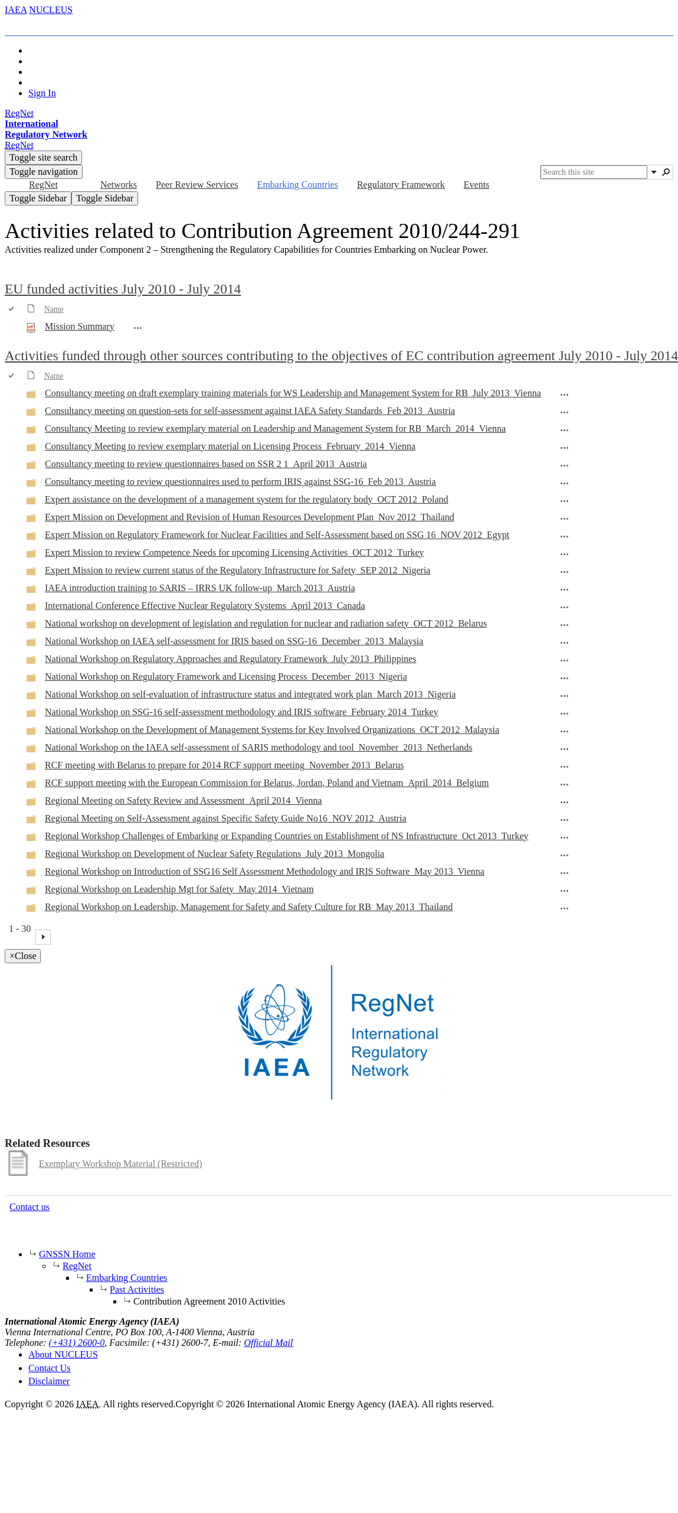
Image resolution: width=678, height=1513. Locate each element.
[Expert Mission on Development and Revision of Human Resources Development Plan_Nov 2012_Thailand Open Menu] (564, 518)
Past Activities (137, 1289)
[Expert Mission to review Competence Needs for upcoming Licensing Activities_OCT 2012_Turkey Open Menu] (564, 554)
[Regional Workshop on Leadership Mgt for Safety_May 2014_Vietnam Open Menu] (564, 890)
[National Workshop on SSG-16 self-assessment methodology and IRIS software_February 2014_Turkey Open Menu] (564, 713)
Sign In (42, 93)
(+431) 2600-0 (77, 1343)
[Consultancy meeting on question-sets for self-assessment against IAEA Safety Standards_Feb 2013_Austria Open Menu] (564, 412)
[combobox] (594, 172)
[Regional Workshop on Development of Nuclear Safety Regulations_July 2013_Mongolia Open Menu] (564, 855)
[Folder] (31, 396)
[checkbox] (12, 309)
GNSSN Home (67, 1254)
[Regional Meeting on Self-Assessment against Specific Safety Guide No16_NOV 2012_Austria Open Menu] (564, 819)
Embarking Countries (126, 1278)
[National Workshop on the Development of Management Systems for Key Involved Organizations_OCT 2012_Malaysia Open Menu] (564, 731)
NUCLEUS (51, 10)
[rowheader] (14, 327)
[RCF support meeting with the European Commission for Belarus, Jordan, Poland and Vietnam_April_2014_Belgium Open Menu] (564, 784)
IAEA (16, 10)
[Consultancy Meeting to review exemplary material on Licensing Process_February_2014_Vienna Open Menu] (564, 447)
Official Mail (268, 1343)
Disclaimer (49, 1381)
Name (53, 309)
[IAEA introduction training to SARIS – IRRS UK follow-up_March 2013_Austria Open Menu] (564, 589)
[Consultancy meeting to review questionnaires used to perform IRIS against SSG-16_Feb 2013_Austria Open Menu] (564, 483)
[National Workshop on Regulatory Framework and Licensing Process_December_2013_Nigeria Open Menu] (564, 678)
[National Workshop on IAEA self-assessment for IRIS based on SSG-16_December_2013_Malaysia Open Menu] (564, 642)
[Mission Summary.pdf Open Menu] (138, 327)
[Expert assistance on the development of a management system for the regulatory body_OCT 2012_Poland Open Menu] (564, 501)
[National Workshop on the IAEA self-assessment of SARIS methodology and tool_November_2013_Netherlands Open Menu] (564, 749)
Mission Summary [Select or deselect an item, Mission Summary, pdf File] (79, 326)
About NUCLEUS (63, 1354)
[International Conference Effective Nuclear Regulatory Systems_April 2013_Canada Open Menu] (564, 607)
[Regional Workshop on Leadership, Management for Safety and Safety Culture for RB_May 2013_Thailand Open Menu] (564, 908)
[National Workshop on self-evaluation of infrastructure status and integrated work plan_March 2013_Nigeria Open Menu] (564, 695)
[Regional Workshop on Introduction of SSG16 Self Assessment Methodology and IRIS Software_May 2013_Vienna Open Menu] (564, 873)
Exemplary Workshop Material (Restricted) (120, 1164)
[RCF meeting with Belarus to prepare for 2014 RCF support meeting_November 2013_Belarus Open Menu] (564, 766)
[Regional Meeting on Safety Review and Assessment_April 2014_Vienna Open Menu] (564, 802)
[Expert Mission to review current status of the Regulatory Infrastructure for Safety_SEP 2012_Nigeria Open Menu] (564, 571)
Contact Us (49, 1368)
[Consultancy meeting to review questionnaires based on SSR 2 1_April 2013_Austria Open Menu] (564, 465)
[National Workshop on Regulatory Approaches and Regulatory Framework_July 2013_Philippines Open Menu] (564, 660)
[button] (653, 171)
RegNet (77, 1266)
